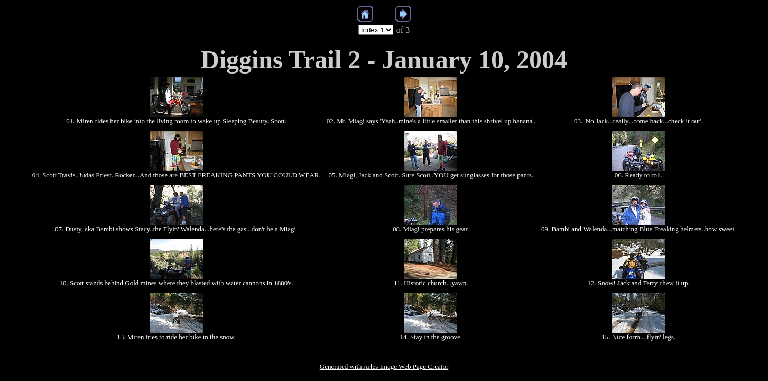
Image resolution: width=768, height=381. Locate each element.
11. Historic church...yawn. (431, 283)
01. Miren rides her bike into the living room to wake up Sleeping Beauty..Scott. (176, 121)
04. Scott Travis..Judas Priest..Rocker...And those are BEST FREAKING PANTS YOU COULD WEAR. (176, 175)
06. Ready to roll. (639, 175)
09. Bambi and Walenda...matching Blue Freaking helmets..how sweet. (638, 229)
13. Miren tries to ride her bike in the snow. (176, 337)
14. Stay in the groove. (431, 337)
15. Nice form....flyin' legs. (639, 337)
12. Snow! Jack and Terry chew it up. (638, 283)
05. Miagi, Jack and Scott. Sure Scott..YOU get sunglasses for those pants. (431, 175)
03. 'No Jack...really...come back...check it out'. (638, 121)
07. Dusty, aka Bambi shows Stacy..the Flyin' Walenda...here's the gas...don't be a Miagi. (176, 229)
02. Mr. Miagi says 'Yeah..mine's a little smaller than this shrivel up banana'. (431, 121)
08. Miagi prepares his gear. (431, 229)
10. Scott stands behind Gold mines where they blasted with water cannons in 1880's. (176, 283)
